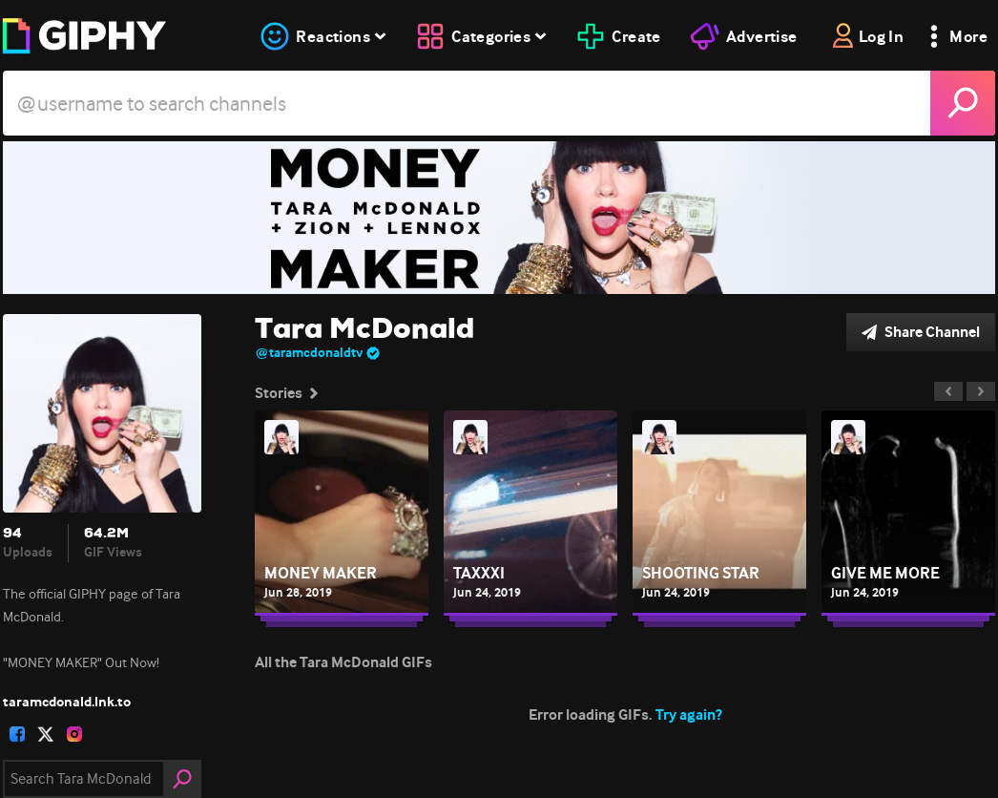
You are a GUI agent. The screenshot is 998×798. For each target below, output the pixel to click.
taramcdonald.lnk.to (67, 701)
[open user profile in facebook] (17, 734)
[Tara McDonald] (499, 217)
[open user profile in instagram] (74, 734)
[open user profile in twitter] (45, 734)
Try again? (688, 714)
